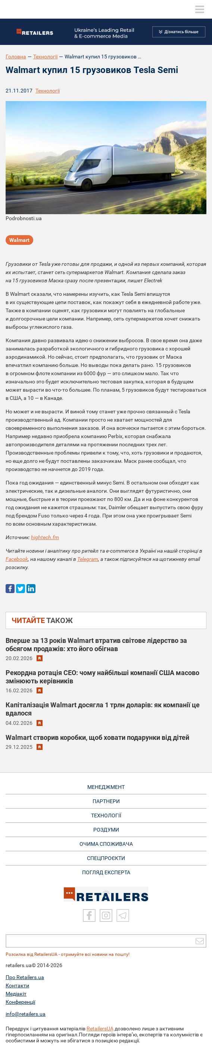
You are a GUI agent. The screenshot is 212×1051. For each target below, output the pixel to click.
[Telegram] (122, 915)
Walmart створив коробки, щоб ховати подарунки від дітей (97, 737)
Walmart (19, 240)
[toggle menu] (199, 9)
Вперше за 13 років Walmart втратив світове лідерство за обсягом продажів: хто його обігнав (96, 645)
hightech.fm (45, 537)
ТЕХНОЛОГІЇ (106, 815)
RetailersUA (100, 1029)
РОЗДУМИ (106, 830)
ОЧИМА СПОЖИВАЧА (106, 844)
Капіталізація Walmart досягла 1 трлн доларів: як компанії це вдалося (103, 709)
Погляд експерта (106, 872)
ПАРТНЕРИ (106, 801)
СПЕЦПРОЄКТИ (106, 858)
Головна (16, 57)
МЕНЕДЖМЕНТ (106, 787)
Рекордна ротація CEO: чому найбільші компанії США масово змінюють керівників (102, 677)
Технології (45, 57)
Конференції (20, 1002)
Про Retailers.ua (25, 977)
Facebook (17, 559)
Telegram (87, 559)
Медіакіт (16, 994)
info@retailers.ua (26, 1014)
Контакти (17, 985)
